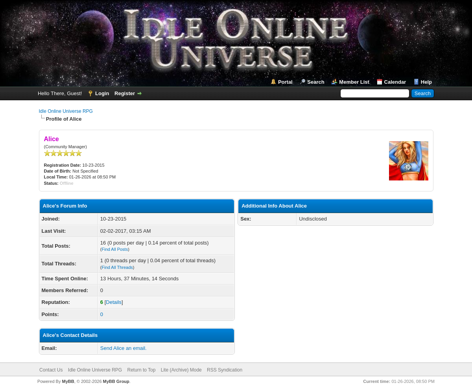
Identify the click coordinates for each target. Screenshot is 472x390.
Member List (354, 82)
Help (426, 82)
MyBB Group (116, 381)
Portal (285, 82)
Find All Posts (115, 249)
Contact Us (51, 370)
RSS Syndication (224, 370)
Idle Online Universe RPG (66, 111)
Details (114, 302)
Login (102, 93)
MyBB (68, 381)
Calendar (395, 82)
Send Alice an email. (123, 348)
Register (124, 93)
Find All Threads (117, 267)
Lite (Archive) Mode (181, 370)
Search (315, 82)
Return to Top (141, 370)
